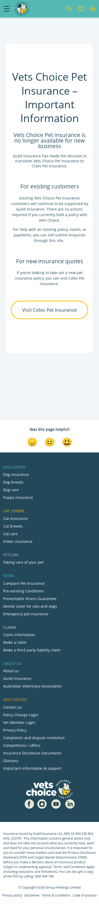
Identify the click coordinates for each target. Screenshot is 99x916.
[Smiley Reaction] (67, 441)
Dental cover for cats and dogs (30, 606)
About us (11, 670)
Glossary (10, 760)
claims (75, 229)
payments (22, 234)
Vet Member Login (19, 722)
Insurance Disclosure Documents (32, 753)
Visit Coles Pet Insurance (49, 310)
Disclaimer (32, 895)
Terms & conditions (56, 895)
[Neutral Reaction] (49, 441)
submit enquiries (70, 234)
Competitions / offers (21, 745)
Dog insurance (16, 474)
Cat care (10, 533)
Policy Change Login (20, 714)
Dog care (11, 489)
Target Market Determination (55, 857)
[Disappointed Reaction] (32, 441)
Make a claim (14, 642)
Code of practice (85, 895)
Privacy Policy (15, 730)
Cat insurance (15, 518)
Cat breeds (12, 526)
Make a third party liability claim (31, 649)
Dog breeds (13, 482)
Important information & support (32, 768)
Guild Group (46, 887)
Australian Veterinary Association (32, 686)
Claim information (19, 634)
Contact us (12, 707)
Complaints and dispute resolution (34, 737)
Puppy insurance (18, 497)
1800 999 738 (44, 876)
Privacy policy (12, 895)
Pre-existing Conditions (23, 590)
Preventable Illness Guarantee (29, 598)
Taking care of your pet (23, 562)
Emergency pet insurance (25, 613)
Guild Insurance (17, 678)
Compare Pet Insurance (24, 583)
